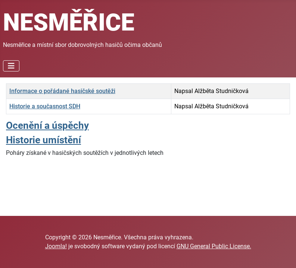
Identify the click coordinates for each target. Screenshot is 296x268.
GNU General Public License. (214, 246)
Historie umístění (43, 140)
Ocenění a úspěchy (47, 125)
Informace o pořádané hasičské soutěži (62, 91)
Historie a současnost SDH (44, 106)
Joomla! (56, 246)
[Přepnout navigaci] (11, 65)
